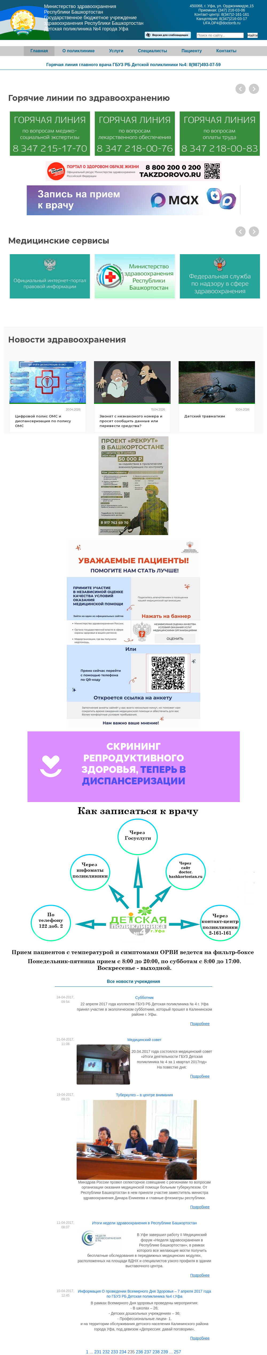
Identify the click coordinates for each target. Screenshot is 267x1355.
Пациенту (192, 51)
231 (97, 1352)
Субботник (144, 997)
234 (123, 1352)
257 (177, 1352)
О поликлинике (78, 51)
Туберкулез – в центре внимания (144, 1095)
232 (106, 1352)
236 (139, 1352)
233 (114, 1352)
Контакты (226, 51)
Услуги (116, 51)
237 (147, 1352)
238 (156, 1352)
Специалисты (152, 51)
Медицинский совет (144, 1040)
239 (164, 1352)
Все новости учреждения (133, 981)
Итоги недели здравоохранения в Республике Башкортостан (144, 1223)
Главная (39, 51)
